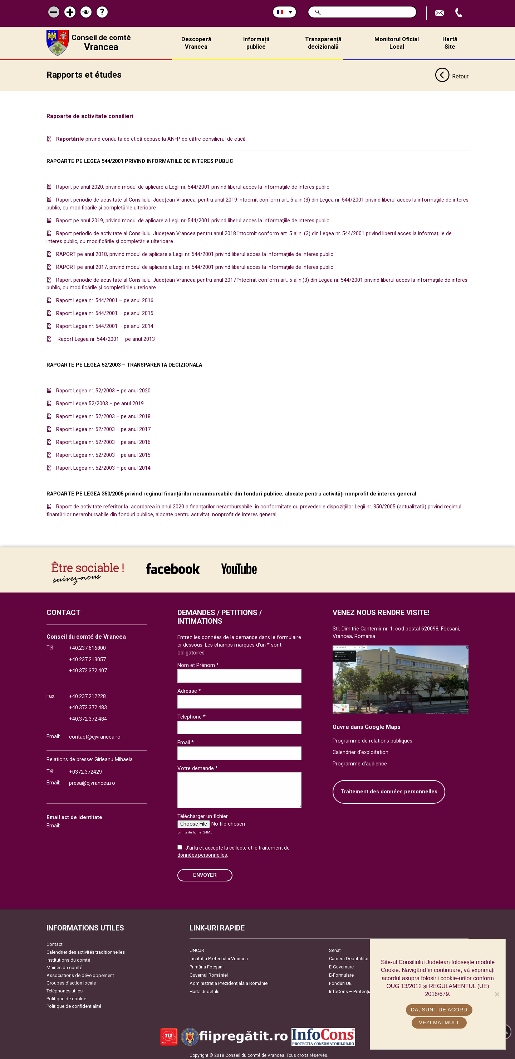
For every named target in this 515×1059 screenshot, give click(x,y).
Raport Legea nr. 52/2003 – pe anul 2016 (103, 440)
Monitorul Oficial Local (396, 43)
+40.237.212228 (87, 694)
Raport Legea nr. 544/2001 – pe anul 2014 (104, 324)
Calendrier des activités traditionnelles (85, 949)
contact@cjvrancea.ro (95, 734)
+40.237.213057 (87, 657)
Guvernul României (209, 972)
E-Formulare (341, 972)
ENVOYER (205, 873)
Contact (54, 941)
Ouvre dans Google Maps (367, 724)
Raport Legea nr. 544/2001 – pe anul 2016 (104, 298)
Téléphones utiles (64, 988)
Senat (335, 948)
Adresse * (189, 688)
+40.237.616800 (87, 646)
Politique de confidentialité (73, 1003)
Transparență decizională (323, 43)
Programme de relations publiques (372, 738)
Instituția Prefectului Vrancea (219, 956)
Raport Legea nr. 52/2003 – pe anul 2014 (103, 466)
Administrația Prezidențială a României (229, 980)
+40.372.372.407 (88, 669)
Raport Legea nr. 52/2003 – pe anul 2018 (103, 414)
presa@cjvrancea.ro (92, 781)
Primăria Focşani (207, 964)
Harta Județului (205, 989)
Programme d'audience (360, 761)
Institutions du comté (68, 957)
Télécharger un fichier (202, 814)
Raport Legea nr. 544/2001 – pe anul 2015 (104, 311)
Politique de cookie (66, 996)
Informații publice (256, 43)
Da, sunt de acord (439, 1009)
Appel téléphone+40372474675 (459, 13)
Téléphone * (191, 714)
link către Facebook (173, 566)
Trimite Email (440, 13)
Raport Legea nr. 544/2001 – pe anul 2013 (105, 337)
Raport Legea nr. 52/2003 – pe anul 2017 (103, 427)
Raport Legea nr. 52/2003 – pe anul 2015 (103, 453)
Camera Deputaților (349, 956)
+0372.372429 (85, 770)
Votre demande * (197, 766)
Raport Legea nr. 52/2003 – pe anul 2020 (103, 388)
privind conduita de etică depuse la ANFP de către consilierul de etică (151, 137)
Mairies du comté (64, 965)
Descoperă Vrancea (196, 43)
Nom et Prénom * (198, 662)
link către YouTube (239, 566)
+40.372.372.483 (88, 705)
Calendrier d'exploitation (360, 750)
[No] (496, 994)
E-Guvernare (341, 964)
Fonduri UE (340, 980)
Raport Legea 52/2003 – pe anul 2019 (100, 401)
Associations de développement (80, 973)
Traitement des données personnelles (388, 789)
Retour (452, 74)
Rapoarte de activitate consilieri (90, 114)
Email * (185, 740)
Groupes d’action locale (71, 980)
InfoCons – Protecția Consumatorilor (366, 989)
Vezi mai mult (439, 1022)
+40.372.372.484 (88, 717)
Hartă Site (449, 43)
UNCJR (197, 948)
